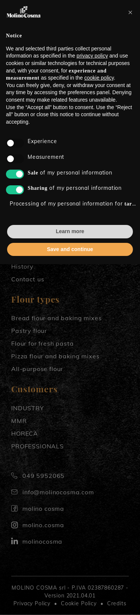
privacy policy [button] (92, 56)
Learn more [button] (70, 231)
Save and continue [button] (70, 249)
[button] (130, 12)
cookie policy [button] (99, 78)
